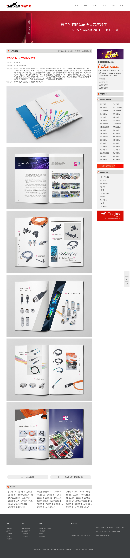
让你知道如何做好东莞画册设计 (18, 504)
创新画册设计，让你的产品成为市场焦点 (20, 495)
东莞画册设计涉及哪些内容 (16, 507)
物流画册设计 (117, 159)
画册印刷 (42, 536)
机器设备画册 (117, 124)
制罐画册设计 (117, 120)
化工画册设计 (104, 140)
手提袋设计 (103, 187)
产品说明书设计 (105, 193)
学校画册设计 (104, 107)
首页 (76, 6)
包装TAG (84, 549)
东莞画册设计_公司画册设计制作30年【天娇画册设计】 (83, 507)
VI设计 (8, 536)
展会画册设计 (104, 159)
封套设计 (102, 203)
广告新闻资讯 (26, 536)
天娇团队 (42, 531)
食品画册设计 (104, 143)
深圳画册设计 (104, 94)
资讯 (113, 6)
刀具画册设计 (104, 120)
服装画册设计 (117, 110)
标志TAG (78, 549)
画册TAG (71, 549)
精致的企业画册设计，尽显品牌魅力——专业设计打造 (25, 498)
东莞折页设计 (104, 183)
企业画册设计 (104, 200)
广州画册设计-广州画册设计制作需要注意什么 (51, 504)
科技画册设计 (104, 137)
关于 (85, 6)
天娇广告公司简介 (45, 528)
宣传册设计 (103, 180)
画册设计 (78, 51)
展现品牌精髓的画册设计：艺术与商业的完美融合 (52, 492)
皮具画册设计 (117, 114)
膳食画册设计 (117, 156)
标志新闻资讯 (26, 531)
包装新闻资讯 (26, 533)
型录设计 (102, 196)
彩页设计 (102, 190)
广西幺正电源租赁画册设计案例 (73, 477)
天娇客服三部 (103, 88)
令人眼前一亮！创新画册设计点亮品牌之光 (21, 492)
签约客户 (42, 533)
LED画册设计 (117, 127)
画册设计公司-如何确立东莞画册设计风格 (79, 501)
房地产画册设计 (118, 107)
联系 (122, 6)
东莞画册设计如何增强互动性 (46, 507)
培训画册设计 (117, 150)
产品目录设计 (104, 206)
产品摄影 (9, 539)
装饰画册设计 (117, 137)
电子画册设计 (86, 51)
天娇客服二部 (103, 85)
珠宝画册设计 (104, 124)
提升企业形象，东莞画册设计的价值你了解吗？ (81, 498)
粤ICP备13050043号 (102, 535)
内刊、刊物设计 (105, 177)
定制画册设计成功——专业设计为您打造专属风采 (81, 492)
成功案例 (70, 51)
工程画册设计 (117, 104)
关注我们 (74, 523)
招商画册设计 (104, 156)
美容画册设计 (117, 146)
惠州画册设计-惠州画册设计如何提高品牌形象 (80, 504)
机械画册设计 (104, 110)
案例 (94, 6)
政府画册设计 (104, 104)
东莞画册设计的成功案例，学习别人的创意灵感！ (52, 498)
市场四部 (101, 79)
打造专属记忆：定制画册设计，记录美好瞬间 (51, 495)
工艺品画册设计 (105, 127)
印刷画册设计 (117, 143)
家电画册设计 (117, 133)
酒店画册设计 (104, 146)
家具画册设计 (117, 117)
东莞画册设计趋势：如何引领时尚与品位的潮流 (23, 501)
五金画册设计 (104, 117)
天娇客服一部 (103, 82)
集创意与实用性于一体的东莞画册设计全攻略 (51, 501)
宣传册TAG (92, 549)
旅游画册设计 (117, 153)
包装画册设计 (117, 140)
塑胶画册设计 (104, 130)
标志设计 (9, 531)
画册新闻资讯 (26, 528)
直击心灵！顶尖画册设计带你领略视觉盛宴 (79, 495)
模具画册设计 (104, 133)
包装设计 (9, 533)
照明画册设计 (117, 130)
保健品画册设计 (105, 153)
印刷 (104, 6)
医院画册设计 (104, 150)
